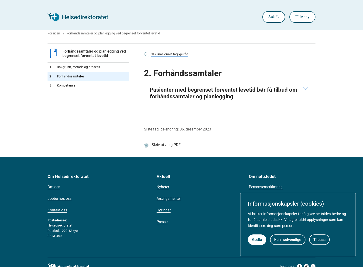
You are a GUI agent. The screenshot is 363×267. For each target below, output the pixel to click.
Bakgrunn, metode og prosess (74, 67)
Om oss (54, 187)
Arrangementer (169, 198)
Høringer (164, 210)
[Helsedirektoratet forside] (81, 17)
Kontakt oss (57, 210)
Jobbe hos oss (60, 198)
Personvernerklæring (266, 187)
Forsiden (54, 33)
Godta (257, 239)
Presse (162, 222)
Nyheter (163, 187)
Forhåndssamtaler (66, 76)
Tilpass (319, 239)
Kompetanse (62, 85)
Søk (271, 17)
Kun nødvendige (287, 239)
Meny (304, 17)
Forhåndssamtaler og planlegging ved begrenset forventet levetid (113, 33)
